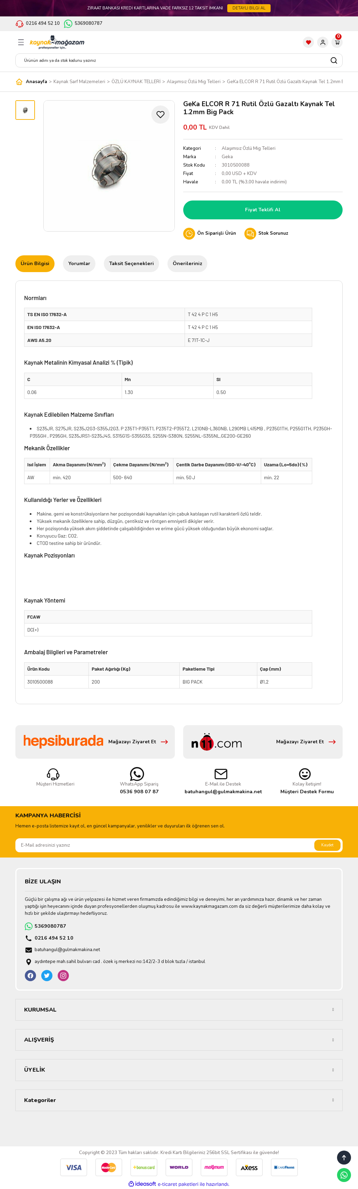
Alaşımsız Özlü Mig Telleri (248, 148)
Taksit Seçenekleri (131, 263)
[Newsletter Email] (179, 845)
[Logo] (57, 42)
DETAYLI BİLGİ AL (248, 8)
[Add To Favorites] (160, 114)
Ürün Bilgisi (35, 263)
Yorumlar (79, 263)
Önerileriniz (187, 263)
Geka (227, 157)
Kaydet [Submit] (327, 845)
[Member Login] (322, 42)
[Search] (179, 60)
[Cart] (337, 42)
